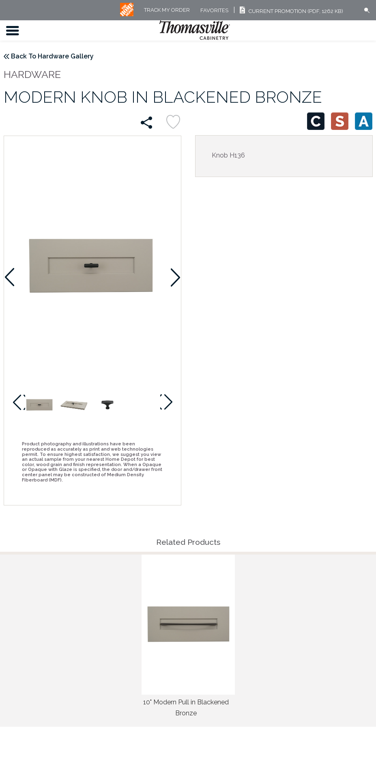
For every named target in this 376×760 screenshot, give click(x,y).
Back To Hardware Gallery (52, 56)
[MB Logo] (126, 14)
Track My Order (167, 10)
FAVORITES (214, 10)
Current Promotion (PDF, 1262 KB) (290, 11)
